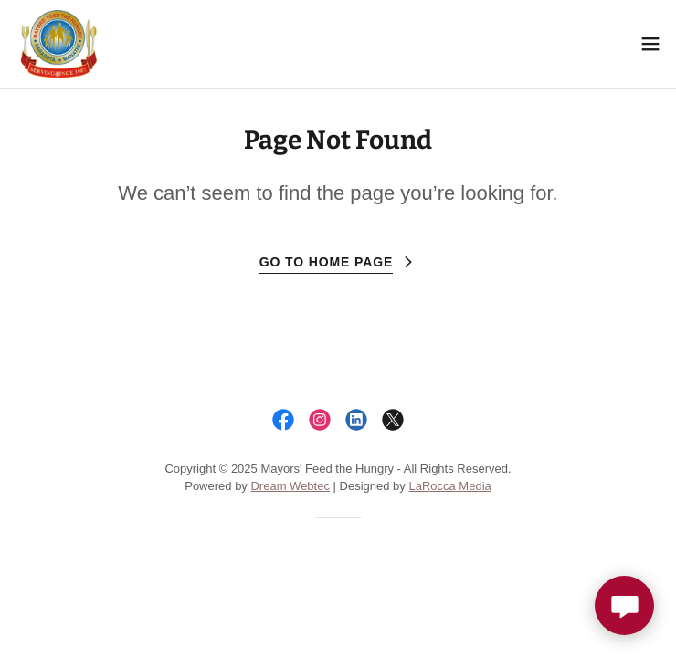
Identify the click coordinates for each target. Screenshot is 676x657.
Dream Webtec (289, 486)
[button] (650, 44)
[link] (58, 43)
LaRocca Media (449, 486)
